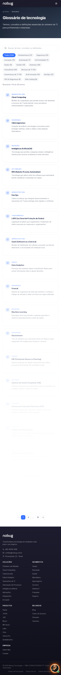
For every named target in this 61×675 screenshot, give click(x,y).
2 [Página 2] (28, 517)
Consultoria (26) (10, 70)
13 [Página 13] (38, 517)
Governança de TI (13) (13, 74)
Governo (35, 585)
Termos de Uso (31, 671)
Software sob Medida (10, 566)
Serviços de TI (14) (28, 70)
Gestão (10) (20, 65)
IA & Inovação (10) (33, 74)
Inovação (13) (9, 60)
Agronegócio (37, 581)
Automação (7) (24, 60)
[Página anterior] (18, 517)
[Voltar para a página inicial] (8, 3)
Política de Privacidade (15, 671)
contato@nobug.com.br (12, 553)
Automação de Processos (12, 585)
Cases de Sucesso (39, 614)
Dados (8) (8, 65)
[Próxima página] (43, 517)
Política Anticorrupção (46, 671)
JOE (4, 617)
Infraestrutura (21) (25, 55)
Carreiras (35, 621)
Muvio (5, 621)
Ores (4, 632)
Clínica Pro (6, 636)
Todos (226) (9, 55)
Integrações (7, 596)
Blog (34, 610)
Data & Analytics (8, 577)
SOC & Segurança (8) (12, 79)
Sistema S (35, 589)
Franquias (35, 592)
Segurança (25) (42, 55)
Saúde (34, 574)
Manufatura (36, 577)
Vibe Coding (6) (31, 79)
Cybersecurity (8, 574)
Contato (5, 653)
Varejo (34, 566)
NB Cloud (6, 625)
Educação (36, 570)
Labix (5, 628)
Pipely (5, 610)
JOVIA (5, 614)
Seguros (35, 596)
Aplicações (7, 592)
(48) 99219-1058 (10, 549)
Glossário (35, 617)
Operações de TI (9, 581)
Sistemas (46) (35, 65)
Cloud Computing (9, 570)
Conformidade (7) (41, 60)
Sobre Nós (6, 650)
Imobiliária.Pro (8, 640)
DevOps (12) (48, 74)
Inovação (6, 600)
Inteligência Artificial (10, 589)
